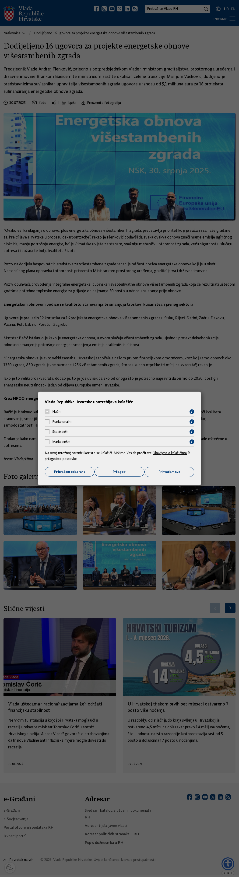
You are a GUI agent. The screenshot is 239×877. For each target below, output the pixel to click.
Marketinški (61, 442)
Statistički (60, 432)
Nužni (56, 412)
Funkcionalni (61, 422)
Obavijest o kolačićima (170, 453)
